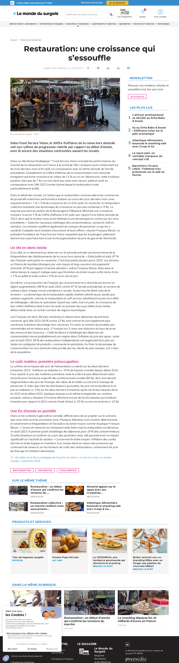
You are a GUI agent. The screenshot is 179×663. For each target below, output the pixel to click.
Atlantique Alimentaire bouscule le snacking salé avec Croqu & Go (149, 143)
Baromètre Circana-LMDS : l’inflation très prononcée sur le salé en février (148, 170)
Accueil (13, 39)
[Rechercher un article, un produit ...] (89, 15)
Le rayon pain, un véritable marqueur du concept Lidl (147, 156)
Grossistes (49, 471)
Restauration (23, 471)
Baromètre (124, 25)
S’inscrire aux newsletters (34, 3)
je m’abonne (117, 3)
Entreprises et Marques (51, 25)
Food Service (74, 471)
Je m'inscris (138, 96)
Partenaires (163, 25)
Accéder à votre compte (22, 655)
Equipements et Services (104, 25)
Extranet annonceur (92, 2)
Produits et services (144, 25)
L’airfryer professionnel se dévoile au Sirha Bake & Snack (148, 118)
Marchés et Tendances (77, 25)
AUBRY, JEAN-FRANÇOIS (55, 68)
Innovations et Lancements (22, 25)
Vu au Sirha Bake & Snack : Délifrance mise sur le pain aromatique (149, 130)
